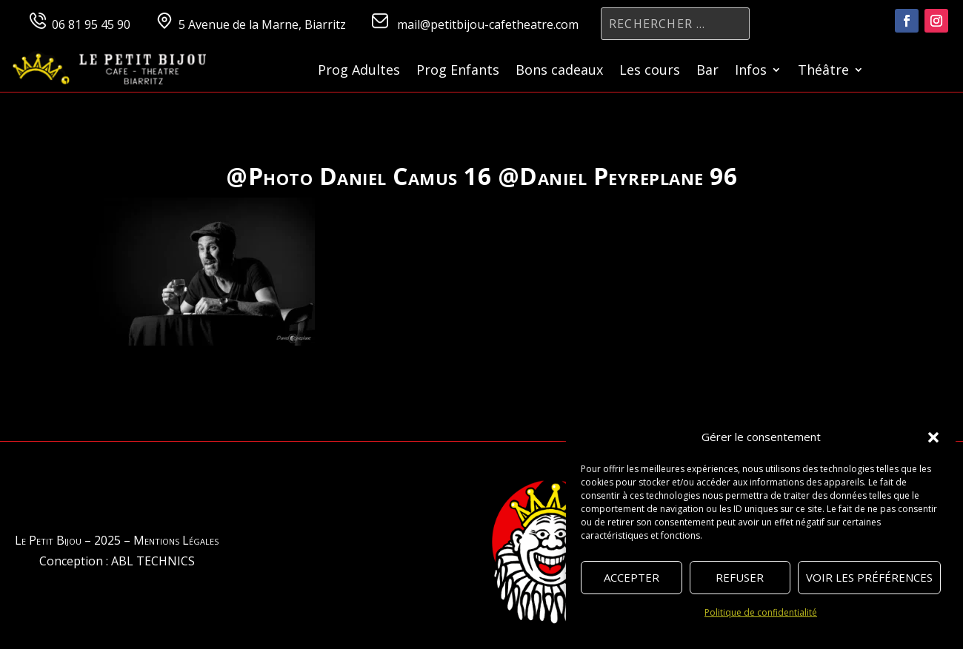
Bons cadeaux (559, 71)
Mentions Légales (176, 540)
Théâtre (823, 71)
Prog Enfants (457, 71)
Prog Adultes (359, 71)
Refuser (740, 577)
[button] (933, 437)
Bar (707, 71)
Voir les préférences (869, 577)
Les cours (649, 71)
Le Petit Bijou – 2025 (68, 540)
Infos (751, 71)
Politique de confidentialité (760, 612)
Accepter (631, 577)
